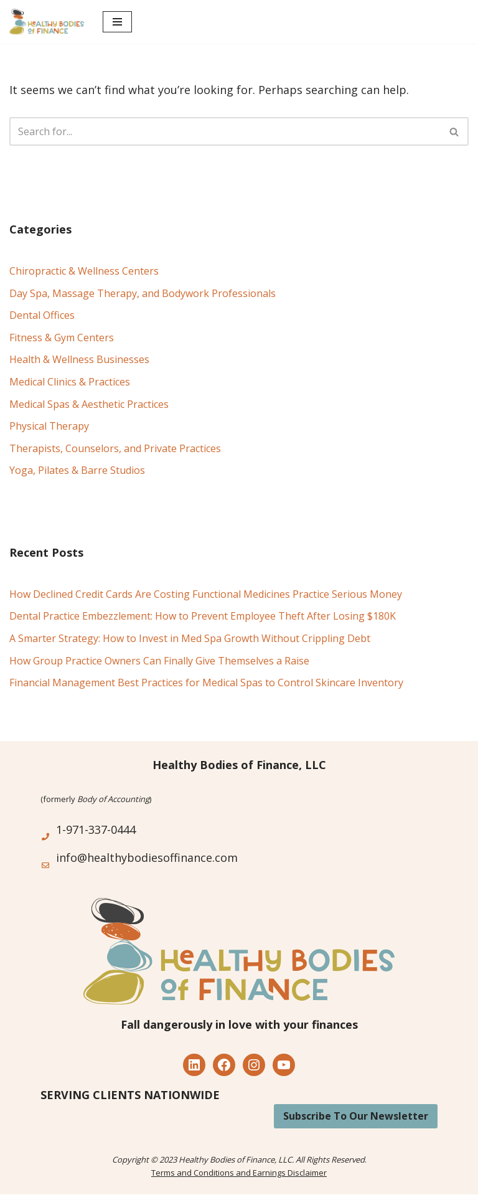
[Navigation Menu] (117, 21)
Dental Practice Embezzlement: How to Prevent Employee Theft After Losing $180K (202, 616)
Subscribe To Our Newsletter (355, 1116)
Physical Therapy (49, 426)
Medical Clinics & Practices (69, 382)
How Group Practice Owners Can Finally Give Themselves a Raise (159, 661)
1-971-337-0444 (96, 829)
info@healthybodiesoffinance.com (147, 857)
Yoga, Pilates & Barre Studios (77, 470)
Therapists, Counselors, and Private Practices (115, 448)
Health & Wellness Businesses (79, 359)
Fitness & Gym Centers (61, 337)
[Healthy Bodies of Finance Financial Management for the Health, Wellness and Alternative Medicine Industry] (46, 22)
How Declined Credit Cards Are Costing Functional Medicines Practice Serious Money (205, 594)
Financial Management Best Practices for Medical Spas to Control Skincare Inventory (206, 682)
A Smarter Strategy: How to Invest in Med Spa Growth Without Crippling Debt (189, 638)
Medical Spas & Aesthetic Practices (89, 404)
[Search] (225, 131)
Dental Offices (42, 315)
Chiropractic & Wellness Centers (84, 271)
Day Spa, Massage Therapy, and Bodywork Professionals (142, 293)
